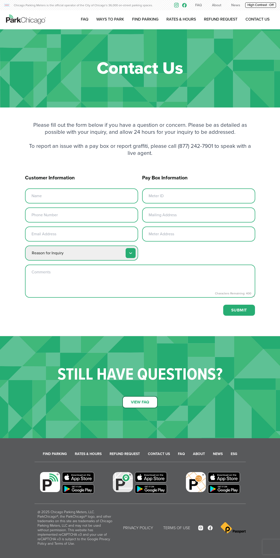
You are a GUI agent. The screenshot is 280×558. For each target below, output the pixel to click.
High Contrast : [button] (260, 5)
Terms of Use (64, 543)
